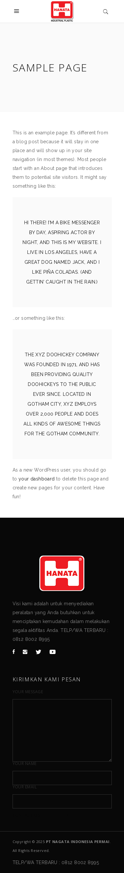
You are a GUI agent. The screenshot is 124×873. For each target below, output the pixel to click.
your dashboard (37, 478)
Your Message (28, 692)
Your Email (25, 787)
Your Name (25, 764)
